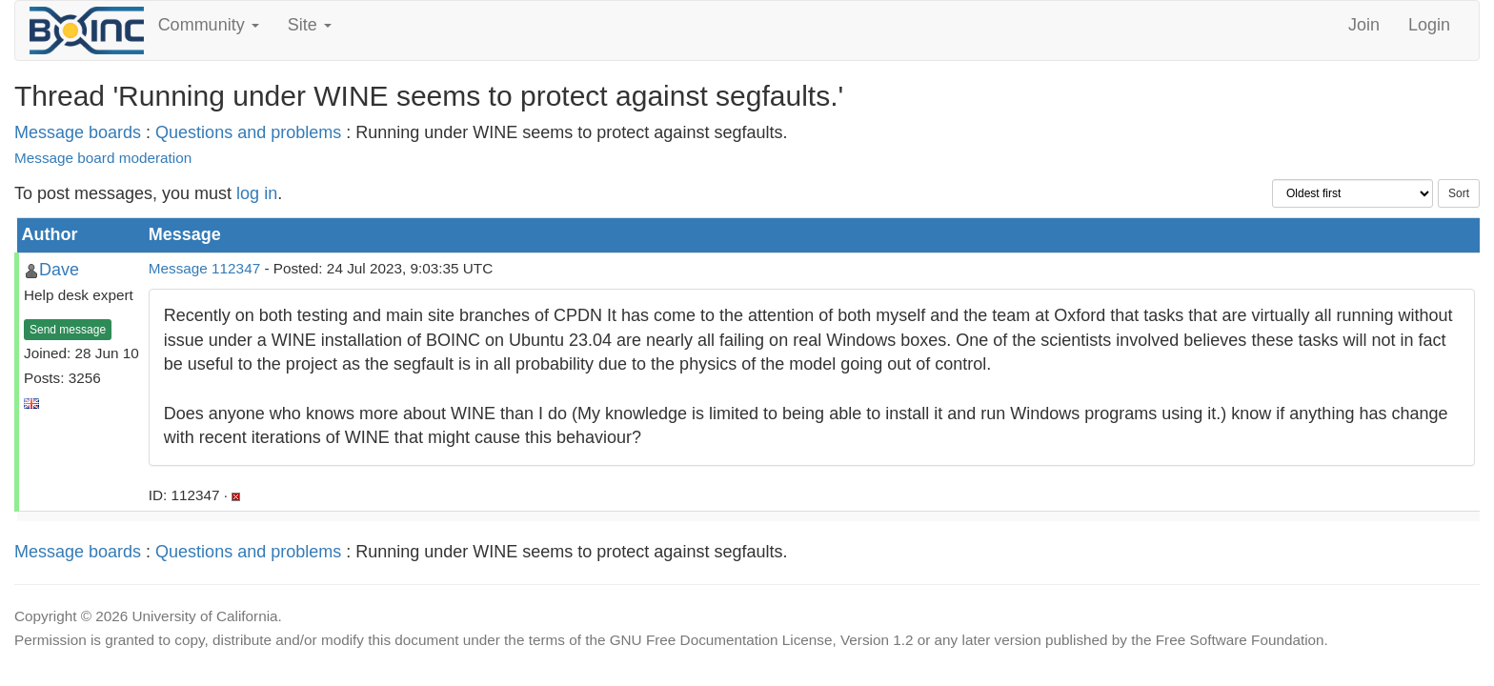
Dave (59, 269)
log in (256, 193)
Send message (68, 329)
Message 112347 (204, 268)
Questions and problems (248, 132)
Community (208, 24)
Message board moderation (103, 158)
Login (1429, 24)
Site (310, 24)
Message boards (77, 132)
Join (1364, 24)
